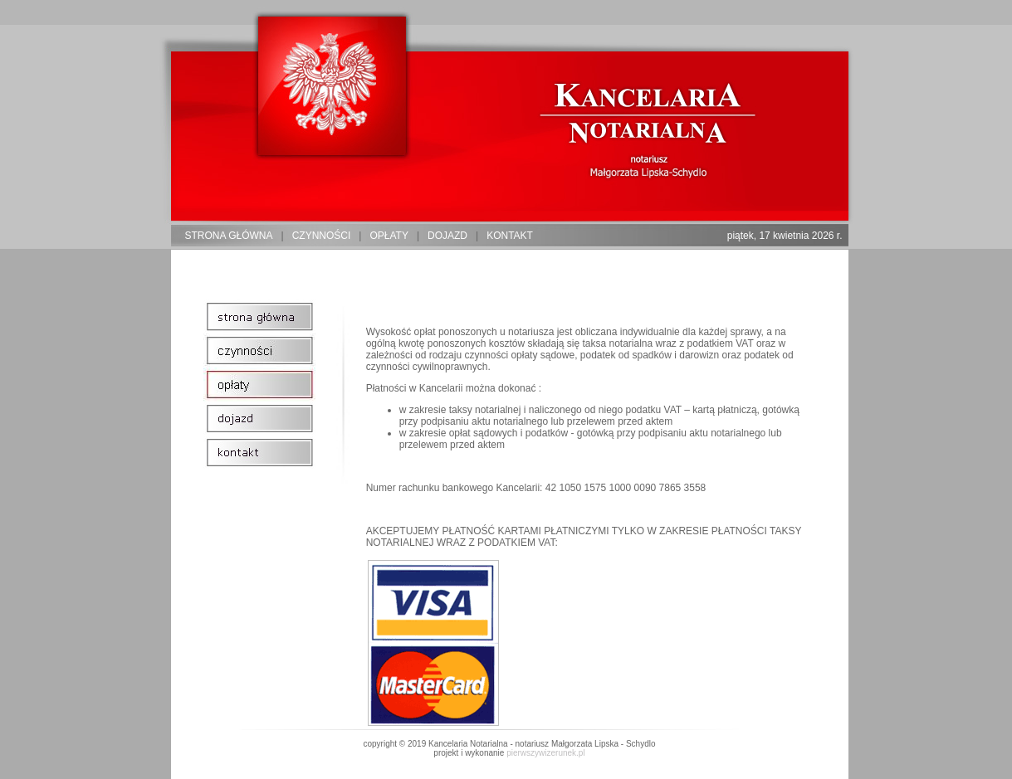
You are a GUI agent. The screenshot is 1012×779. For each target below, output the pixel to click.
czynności (321, 235)
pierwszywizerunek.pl (545, 752)
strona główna (229, 235)
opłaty (388, 235)
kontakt (509, 235)
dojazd (447, 235)
